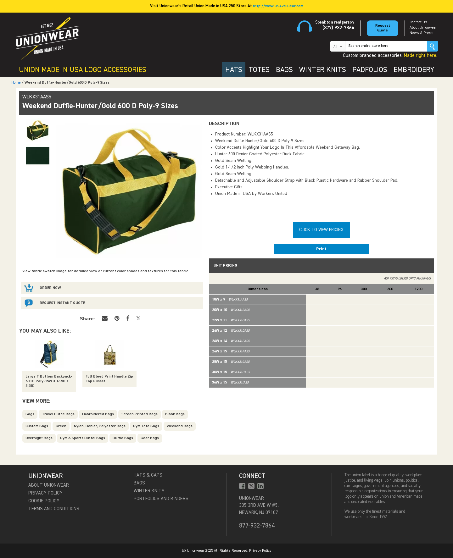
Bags (29, 414)
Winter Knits (149, 491)
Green (61, 426)
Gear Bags (150, 438)
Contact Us (418, 22)
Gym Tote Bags (146, 426)
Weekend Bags (180, 426)
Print (321, 249)
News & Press (421, 33)
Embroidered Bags (98, 414)
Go (432, 46)
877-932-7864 (257, 525)
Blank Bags (175, 414)
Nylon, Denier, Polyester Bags (100, 426)
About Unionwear (423, 28)
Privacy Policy (45, 493)
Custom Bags (36, 426)
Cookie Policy (43, 501)
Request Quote (382, 28)
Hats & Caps (148, 475)
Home (16, 83)
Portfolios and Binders (161, 498)
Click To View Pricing (321, 230)
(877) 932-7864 (338, 27)
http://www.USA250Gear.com (278, 6)
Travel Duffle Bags (58, 414)
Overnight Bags (39, 438)
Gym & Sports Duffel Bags (82, 438)
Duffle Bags (123, 438)
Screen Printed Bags (139, 414)
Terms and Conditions (53, 508)
